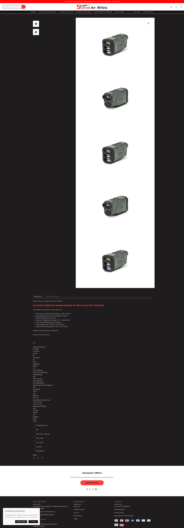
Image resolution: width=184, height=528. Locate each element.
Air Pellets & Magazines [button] (47, 12)
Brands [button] (33, 12)
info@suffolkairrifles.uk (46, 515)
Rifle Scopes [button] (119, 12)
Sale (129, 12)
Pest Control (148, 12)
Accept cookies (21, 521)
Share (35, 455)
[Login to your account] (171, 7)
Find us (76, 513)
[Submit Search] (24, 7)
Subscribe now (92, 483)
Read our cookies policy (29, 517)
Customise (33, 521)
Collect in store (79, 509)
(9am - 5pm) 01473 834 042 (45, 512)
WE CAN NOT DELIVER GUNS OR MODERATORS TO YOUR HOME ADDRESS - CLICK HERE (92, 1)
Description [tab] (38, 296)
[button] (176, 7)
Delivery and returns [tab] (52, 296)
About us (77, 506)
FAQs (75, 519)
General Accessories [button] (83, 12)
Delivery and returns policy (124, 516)
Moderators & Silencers (103, 12)
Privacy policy (119, 513)
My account (78, 516)
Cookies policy (119, 509)
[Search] (14, 7)
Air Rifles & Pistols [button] (66, 12)
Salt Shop (136, 12)
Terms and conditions (122, 506)
